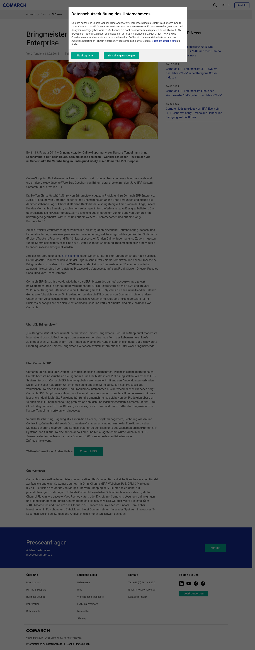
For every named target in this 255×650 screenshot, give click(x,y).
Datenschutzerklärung (164, 40)
